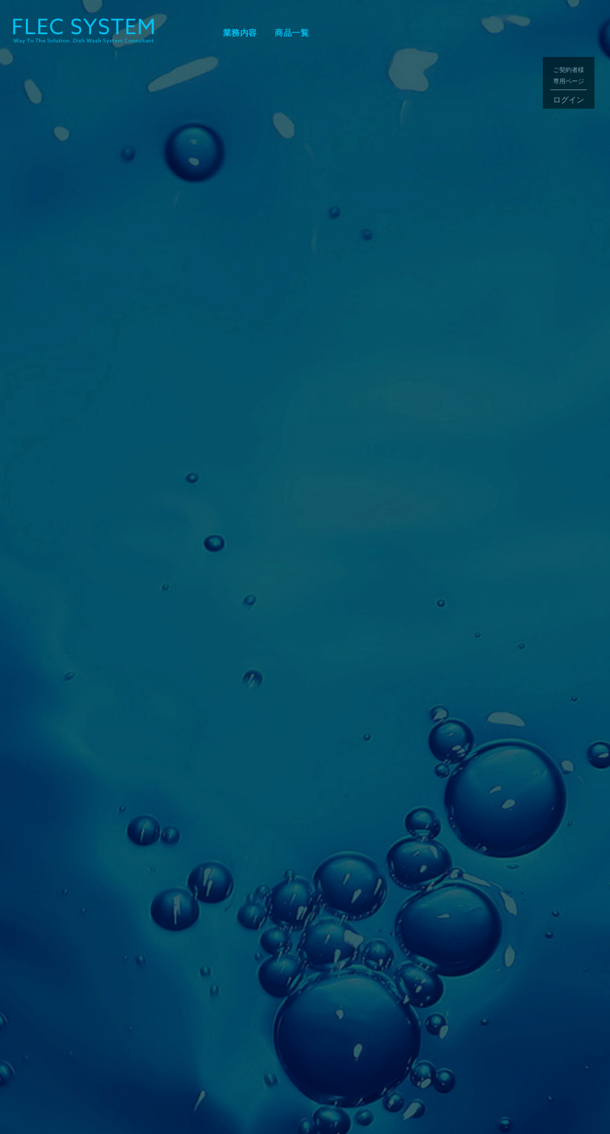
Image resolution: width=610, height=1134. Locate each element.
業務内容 (240, 32)
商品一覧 (292, 32)
